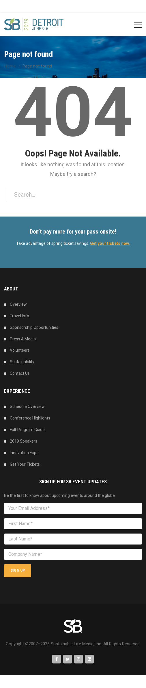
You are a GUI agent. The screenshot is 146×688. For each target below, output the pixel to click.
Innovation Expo (24, 452)
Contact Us (20, 373)
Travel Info (19, 316)
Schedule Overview (27, 406)
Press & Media (23, 339)
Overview (18, 304)
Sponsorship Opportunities (34, 327)
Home (10, 66)
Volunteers (20, 350)
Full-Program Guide (27, 429)
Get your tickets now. (110, 243)
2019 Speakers (23, 441)
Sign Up (17, 570)
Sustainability (22, 361)
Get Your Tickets (25, 464)
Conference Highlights (30, 418)
